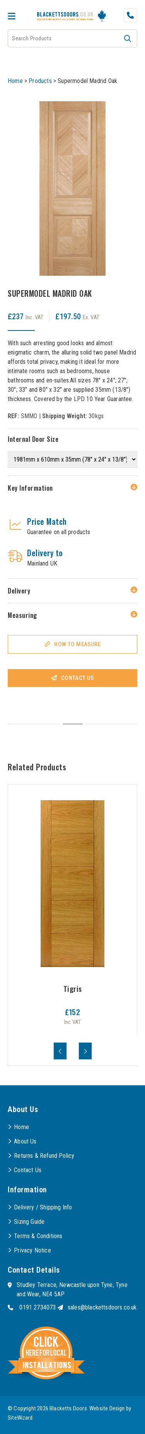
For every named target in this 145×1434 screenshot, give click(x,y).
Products (40, 81)
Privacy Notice (32, 1250)
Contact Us (77, 678)
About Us (25, 1141)
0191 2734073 (37, 1307)
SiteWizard (20, 1417)
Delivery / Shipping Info (43, 1207)
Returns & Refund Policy (44, 1155)
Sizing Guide (29, 1221)
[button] (127, 38)
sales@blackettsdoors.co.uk (102, 1307)
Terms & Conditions (38, 1236)
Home (15, 81)
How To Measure (77, 644)
